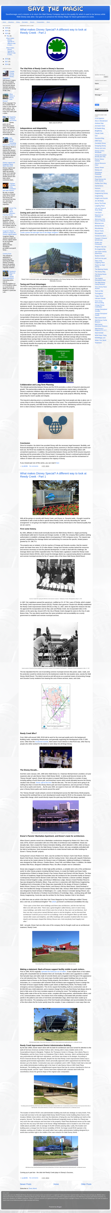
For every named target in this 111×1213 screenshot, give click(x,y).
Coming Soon (7, 254)
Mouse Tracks (99, 231)
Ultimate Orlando (100, 298)
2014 (6, 64)
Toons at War (99, 291)
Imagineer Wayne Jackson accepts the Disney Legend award (9, 232)
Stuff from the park (101, 258)
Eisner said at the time (43, 782)
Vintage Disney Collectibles (99, 306)
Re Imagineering (100, 249)
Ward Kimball (99, 333)
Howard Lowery (100, 191)
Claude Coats (99, 133)
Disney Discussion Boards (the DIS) (100, 155)
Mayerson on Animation (99, 216)
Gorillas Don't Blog (101, 183)
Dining (18, 22)
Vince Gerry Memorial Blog (99, 301)
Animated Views (100, 126)
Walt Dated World (100, 318)
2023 (6, 33)
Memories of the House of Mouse (100, 220)
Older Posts (86, 1184)
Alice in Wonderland (101, 121)
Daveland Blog (99, 138)
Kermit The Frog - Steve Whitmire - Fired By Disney (9, 211)
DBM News (98, 141)
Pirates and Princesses (98, 243)
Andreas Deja (99, 123)
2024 (6, 30)
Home (4, 22)
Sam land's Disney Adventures (101, 252)
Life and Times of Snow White (100, 209)
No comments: (34, 466)
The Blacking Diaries (101, 269)
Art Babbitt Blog (100, 128)
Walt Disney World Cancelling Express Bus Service (9, 141)
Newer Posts (25, 1184)
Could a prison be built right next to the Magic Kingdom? (39, 232)
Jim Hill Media (99, 201)
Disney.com (98, 170)
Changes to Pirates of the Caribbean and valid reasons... (9, 187)
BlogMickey (98, 131)
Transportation (40, 22)
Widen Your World (100, 340)
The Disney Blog (100, 271)
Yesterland (98, 343)
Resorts (32, 22)
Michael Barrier (99, 226)
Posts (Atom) (33, 1188)
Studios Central (100, 256)
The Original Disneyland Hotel (100, 279)
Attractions (11, 22)
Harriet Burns (99, 186)
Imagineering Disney (101, 193)
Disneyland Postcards (98, 173)
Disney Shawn (99, 167)
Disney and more (100, 148)
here (57, 463)
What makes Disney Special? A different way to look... (10, 41)
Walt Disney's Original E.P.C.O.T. (101, 329)
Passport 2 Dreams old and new (101, 239)
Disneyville (98, 176)
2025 (6, 28)
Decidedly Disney (100, 143)
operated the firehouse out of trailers (53, 971)
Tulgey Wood (99, 296)
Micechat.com (99, 223)
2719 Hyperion (99, 118)
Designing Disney (100, 146)
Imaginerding (99, 196)
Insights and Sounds (101, 198)
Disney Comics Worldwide (99, 151)
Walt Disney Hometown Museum (101, 325)
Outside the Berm (100, 236)
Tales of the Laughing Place (100, 261)
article (54, 902)
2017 (6, 61)
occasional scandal (41, 742)
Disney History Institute (99, 160)
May (8, 36)
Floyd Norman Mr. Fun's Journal (100, 180)
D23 (96, 136)
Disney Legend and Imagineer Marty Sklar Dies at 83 (9, 164)
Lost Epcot (98, 212)
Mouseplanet (99, 233)
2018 (6, 59)
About (48, 22)
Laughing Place (100, 206)
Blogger (59, 1207)
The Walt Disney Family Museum (100, 283)
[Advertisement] (10, 320)
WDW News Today (101, 335)
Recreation (25, 22)
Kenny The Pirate (100, 203)
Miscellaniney (99, 228)
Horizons (97, 188)
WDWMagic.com (100, 338)
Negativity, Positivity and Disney (12, 118)
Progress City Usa (100, 247)
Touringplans (99, 293)
